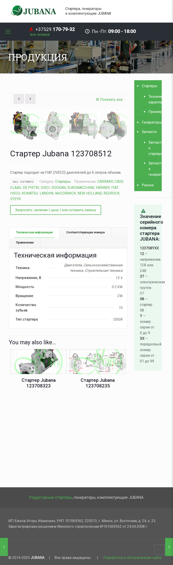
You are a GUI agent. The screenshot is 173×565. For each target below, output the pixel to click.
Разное (148, 185)
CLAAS (15, 276)
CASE (119, 270)
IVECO (15, 282)
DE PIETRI (31, 276)
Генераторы (150, 122)
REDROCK (112, 282)
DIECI (45, 276)
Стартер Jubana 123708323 (39, 472)
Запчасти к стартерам (152, 148)
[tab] (34, 321)
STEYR (15, 288)
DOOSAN (58, 276)
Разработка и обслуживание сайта (132, 558)
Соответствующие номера (85, 321)
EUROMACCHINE (80, 276)
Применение (25, 331)
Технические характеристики (152, 99)
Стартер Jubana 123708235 (98, 472)
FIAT (114, 276)
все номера (40, 34)
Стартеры (63, 270)
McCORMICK (65, 282)
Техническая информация (34, 321)
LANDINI (47, 282)
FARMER (103, 276)
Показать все (109, 99)
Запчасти (149, 132)
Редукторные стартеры (50, 497)
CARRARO (105, 270)
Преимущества (152, 112)
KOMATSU (30, 282)
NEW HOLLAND (89, 282)
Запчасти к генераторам (152, 169)
